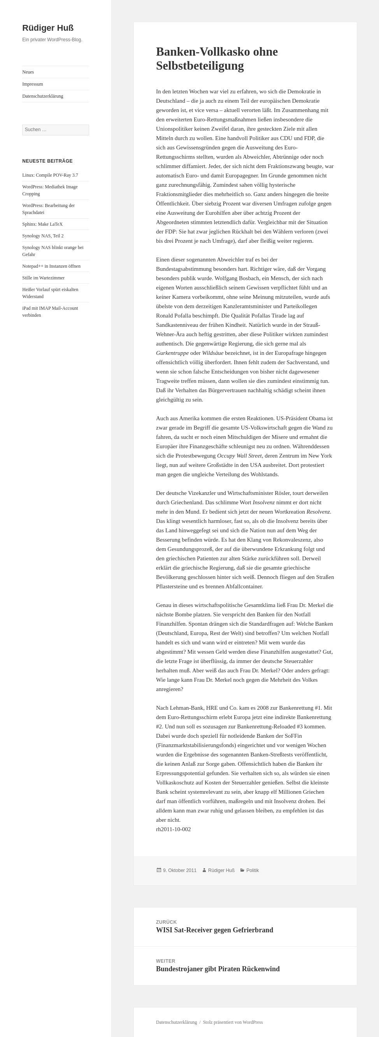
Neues (28, 72)
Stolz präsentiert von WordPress (233, 1022)
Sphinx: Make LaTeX (42, 224)
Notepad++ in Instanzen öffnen (51, 266)
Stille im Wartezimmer (43, 278)
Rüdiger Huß (48, 28)
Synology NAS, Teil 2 (42, 236)
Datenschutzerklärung (42, 96)
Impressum (32, 84)
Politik (252, 870)
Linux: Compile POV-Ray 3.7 (50, 175)
